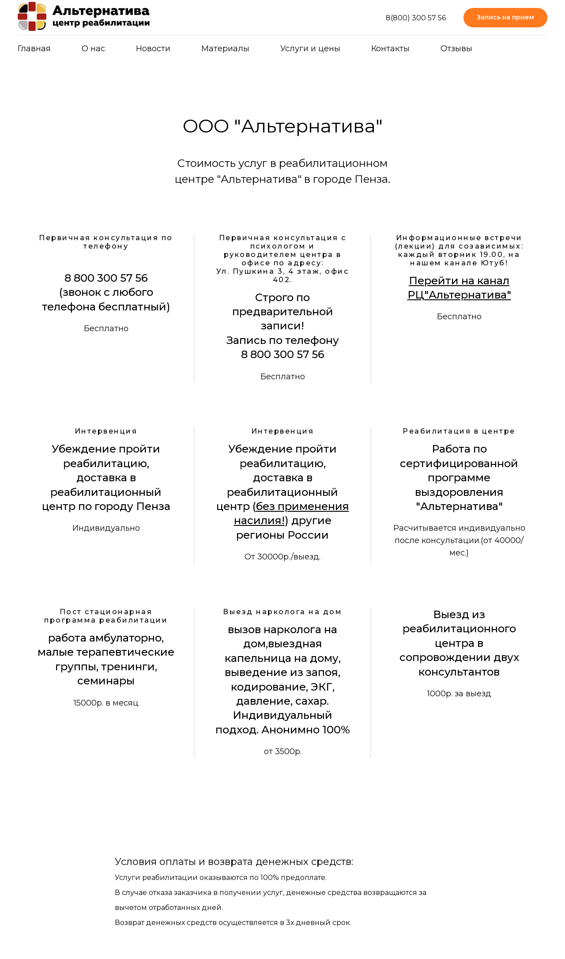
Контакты (390, 48)
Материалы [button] (225, 48)
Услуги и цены (310, 48)
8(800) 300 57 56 (416, 18)
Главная (34, 48)
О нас (93, 48)
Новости (153, 48)
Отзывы (456, 48)
